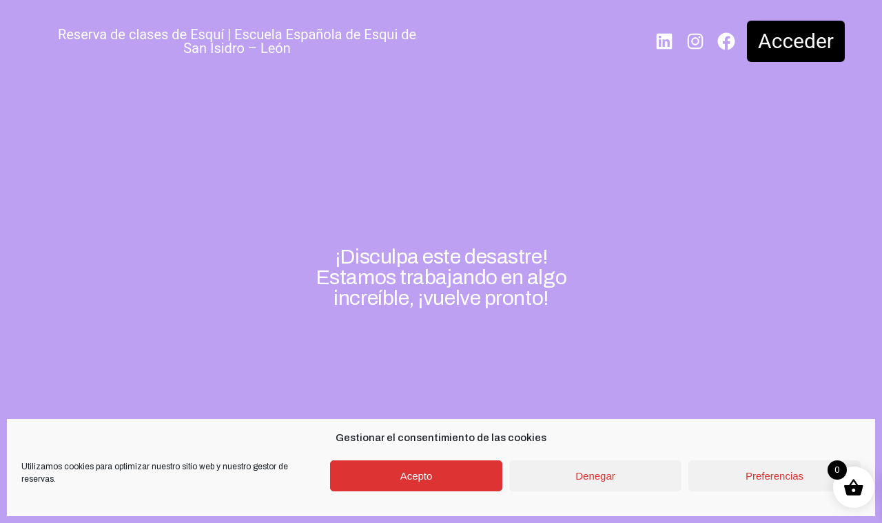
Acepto (416, 476)
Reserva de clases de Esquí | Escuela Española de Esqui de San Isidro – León (237, 41)
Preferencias (774, 476)
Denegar (595, 476)
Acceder (796, 41)
